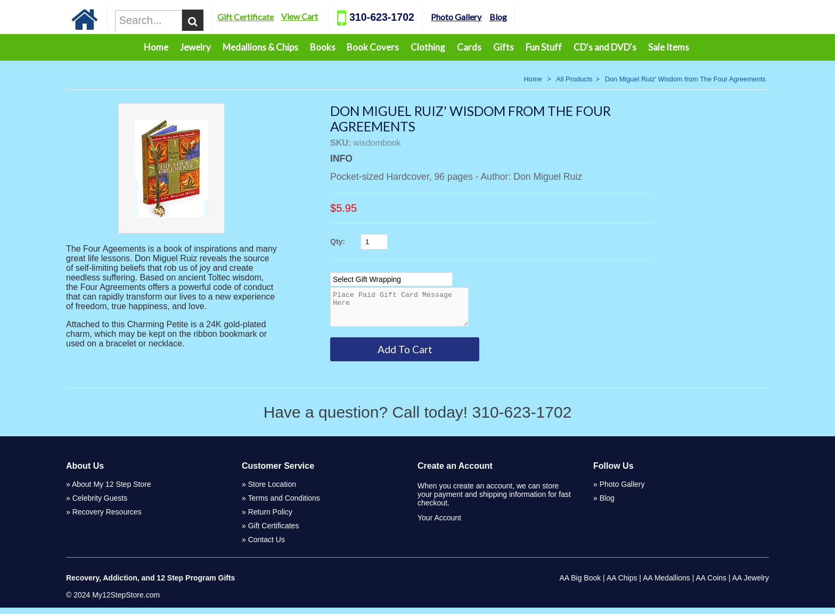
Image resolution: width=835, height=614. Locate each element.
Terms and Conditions (284, 504)
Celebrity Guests (99, 504)
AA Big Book (580, 584)
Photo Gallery (498, 17)
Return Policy (270, 518)
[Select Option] (391, 279)
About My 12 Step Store (111, 490)
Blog (541, 17)
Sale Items (668, 47)
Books (322, 47)
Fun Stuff (544, 47)
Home (156, 47)
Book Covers (373, 47)
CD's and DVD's (605, 47)
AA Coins (711, 584)
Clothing (428, 47)
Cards (469, 47)
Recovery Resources (107, 518)
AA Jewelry (750, 584)
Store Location (272, 490)
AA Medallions (666, 584)
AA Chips (622, 584)
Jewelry (195, 47)
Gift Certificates (273, 532)
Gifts (503, 47)
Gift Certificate (288, 17)
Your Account (439, 524)
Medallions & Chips (260, 47)
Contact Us (266, 546)
